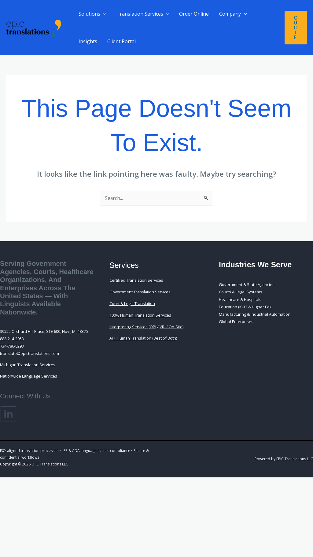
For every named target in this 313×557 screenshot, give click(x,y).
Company (231, 14)
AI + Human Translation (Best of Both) (143, 337)
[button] (103, 14)
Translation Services (142, 14)
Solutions (92, 14)
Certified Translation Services (136, 280)
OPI (153, 326)
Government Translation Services (140, 292)
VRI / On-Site (171, 326)
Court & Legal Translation (132, 303)
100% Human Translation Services (140, 314)
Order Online (193, 13)
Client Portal (121, 41)
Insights (87, 41)
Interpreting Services (128, 326)
